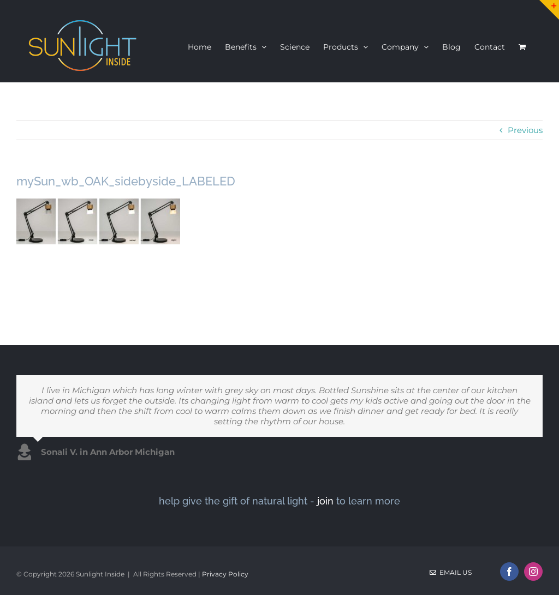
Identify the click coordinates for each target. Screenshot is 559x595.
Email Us (451, 572)
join (325, 501)
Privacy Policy (225, 574)
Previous (525, 130)
